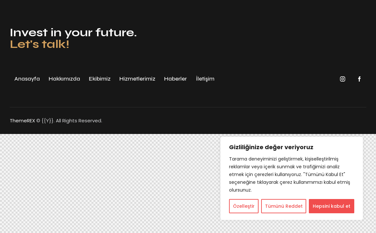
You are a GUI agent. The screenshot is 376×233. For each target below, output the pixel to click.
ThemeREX (22, 120)
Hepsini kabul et (331, 206)
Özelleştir (244, 206)
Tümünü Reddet (284, 206)
